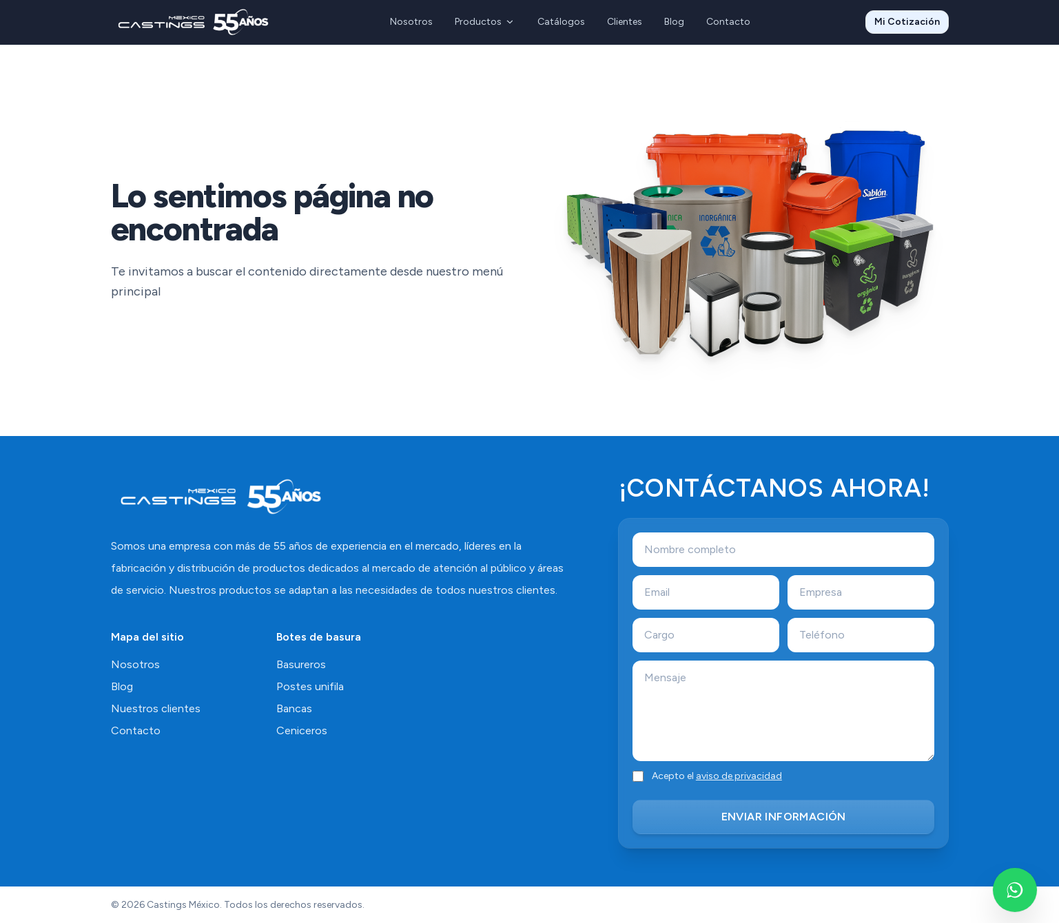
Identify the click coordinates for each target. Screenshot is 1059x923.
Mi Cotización (907, 22)
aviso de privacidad (739, 776)
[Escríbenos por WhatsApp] (1015, 890)
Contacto (728, 22)
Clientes (624, 22)
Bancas (294, 708)
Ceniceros (301, 730)
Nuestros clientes (156, 708)
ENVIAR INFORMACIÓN (783, 816)
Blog (674, 22)
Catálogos (561, 22)
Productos (485, 22)
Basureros (301, 664)
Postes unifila (310, 686)
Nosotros (411, 22)
